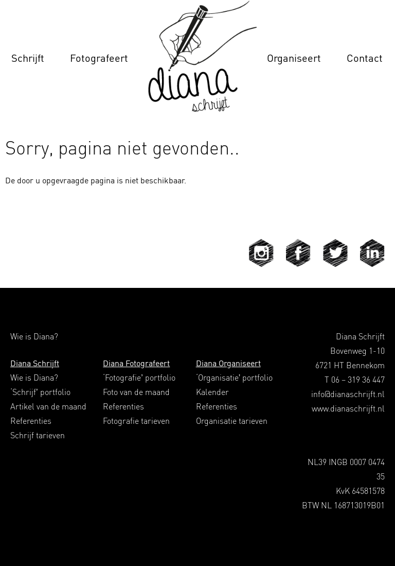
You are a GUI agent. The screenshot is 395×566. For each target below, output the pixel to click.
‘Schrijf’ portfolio (40, 392)
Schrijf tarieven (37, 435)
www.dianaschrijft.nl (348, 408)
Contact (365, 58)
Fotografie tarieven (136, 421)
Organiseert (294, 58)
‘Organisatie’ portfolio (234, 377)
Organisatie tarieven (231, 421)
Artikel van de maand (48, 406)
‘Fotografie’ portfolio (139, 377)
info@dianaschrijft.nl (348, 394)
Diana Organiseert (228, 363)
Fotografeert (99, 58)
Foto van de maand (136, 392)
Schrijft (27, 58)
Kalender (212, 392)
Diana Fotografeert (136, 363)
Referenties (30, 421)
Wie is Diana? (34, 377)
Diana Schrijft (34, 363)
